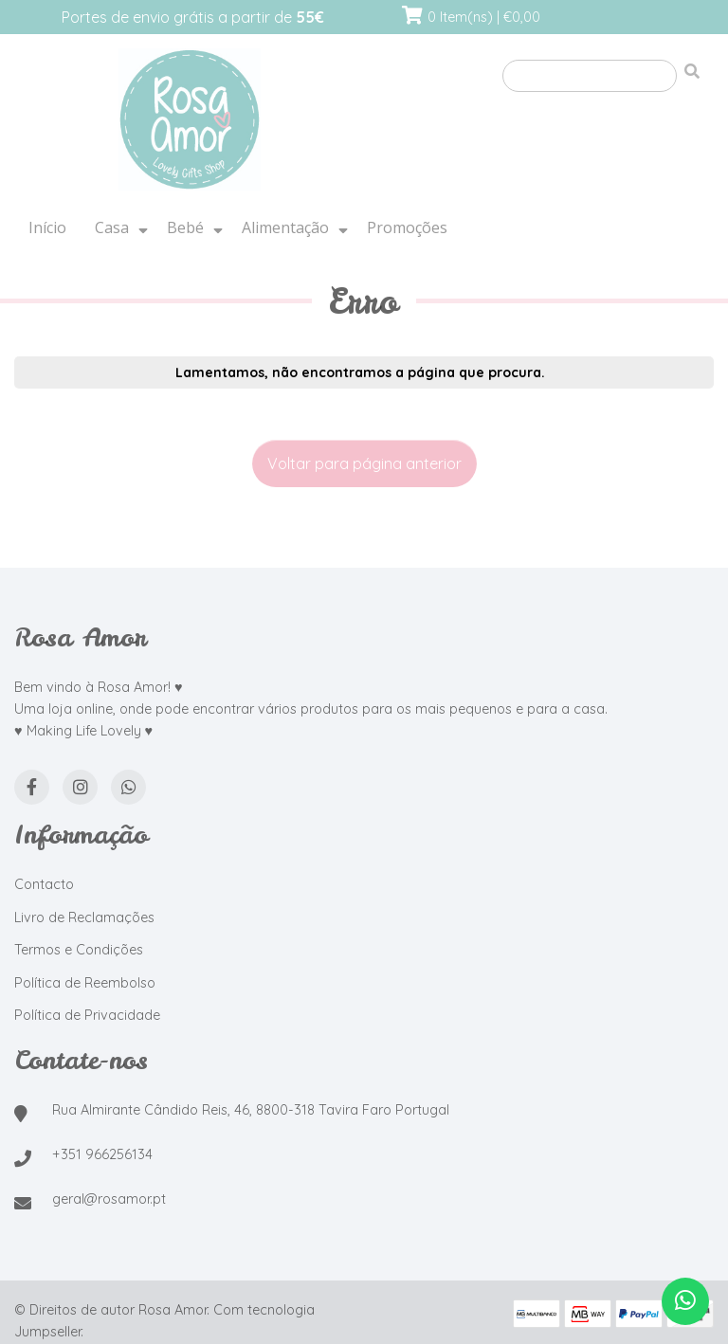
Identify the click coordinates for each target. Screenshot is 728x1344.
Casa (112, 227)
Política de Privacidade (87, 1015)
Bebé (185, 227)
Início (47, 227)
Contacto (44, 884)
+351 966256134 (102, 1154)
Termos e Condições (78, 949)
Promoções (407, 227)
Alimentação (285, 227)
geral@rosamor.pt (109, 1199)
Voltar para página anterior (364, 463)
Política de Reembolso (84, 982)
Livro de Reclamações (84, 917)
